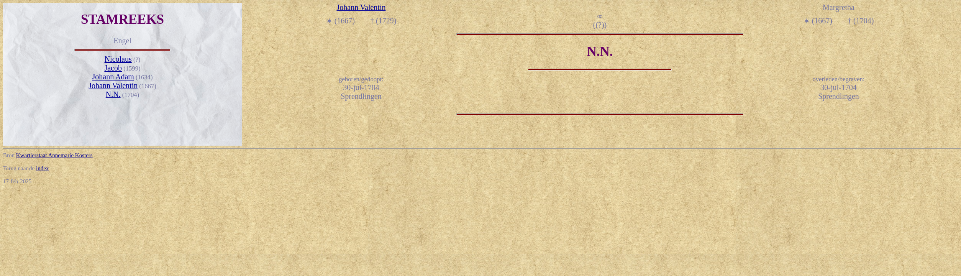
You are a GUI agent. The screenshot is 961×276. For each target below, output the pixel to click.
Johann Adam (113, 76)
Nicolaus (118, 59)
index (42, 168)
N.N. (113, 94)
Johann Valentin (113, 85)
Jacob (113, 68)
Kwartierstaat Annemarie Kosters (54, 155)
